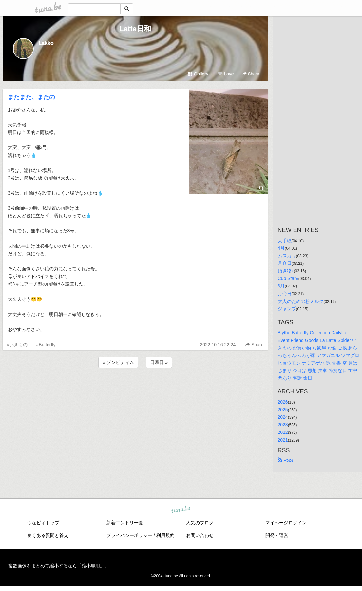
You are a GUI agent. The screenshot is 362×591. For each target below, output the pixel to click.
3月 (281, 285)
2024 (283, 417)
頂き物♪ (286, 270)
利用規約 (165, 535)
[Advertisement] (135, 387)
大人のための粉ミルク (301, 301)
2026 (283, 402)
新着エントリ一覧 (124, 522)
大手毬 (285, 240)
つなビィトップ (43, 522)
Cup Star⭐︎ (288, 278)
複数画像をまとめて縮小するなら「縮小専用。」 (58, 565)
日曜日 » (159, 362)
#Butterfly (45, 344)
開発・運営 (276, 535)
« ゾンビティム (118, 362)
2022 (283, 432)
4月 (281, 248)
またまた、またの (31, 97)
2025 (283, 409)
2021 (283, 440)
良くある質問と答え (47, 535)
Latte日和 (135, 29)
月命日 (285, 263)
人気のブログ (200, 522)
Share (250, 73)
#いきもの (17, 344)
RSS (285, 460)
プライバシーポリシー (129, 535)
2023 (283, 424)
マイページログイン (286, 522)
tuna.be (181, 509)
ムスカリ (287, 255)
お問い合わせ (200, 535)
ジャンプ (287, 308)
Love (226, 73)
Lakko (46, 43)
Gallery (198, 73)
